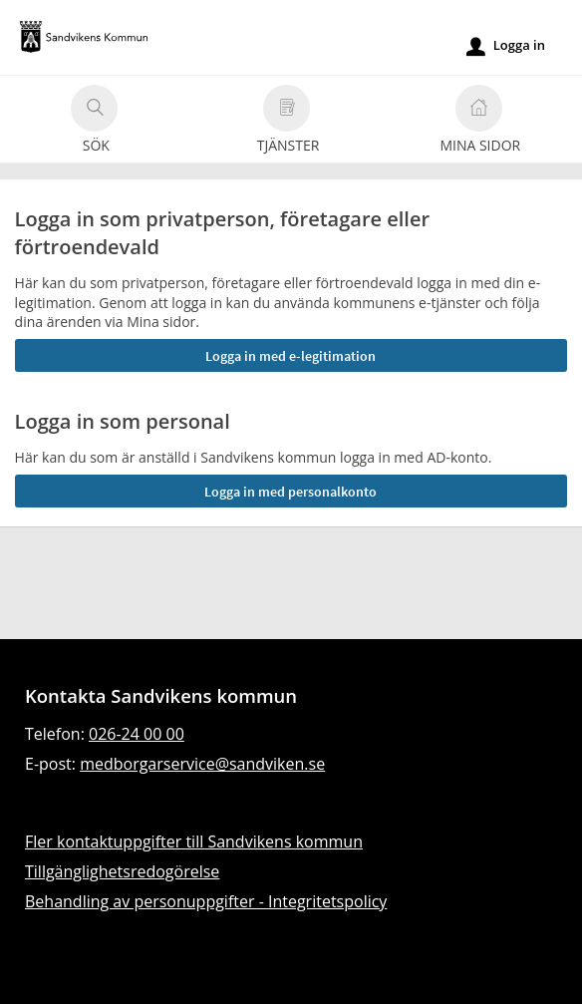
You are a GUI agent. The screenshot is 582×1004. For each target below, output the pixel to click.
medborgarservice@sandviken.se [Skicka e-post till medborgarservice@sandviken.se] (202, 764)
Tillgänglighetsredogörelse (122, 871)
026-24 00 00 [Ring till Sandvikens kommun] (136, 734)
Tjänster (288, 122)
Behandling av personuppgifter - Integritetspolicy (206, 901)
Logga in (505, 46)
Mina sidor (479, 122)
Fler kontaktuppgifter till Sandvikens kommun (194, 841)
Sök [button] (94, 122)
